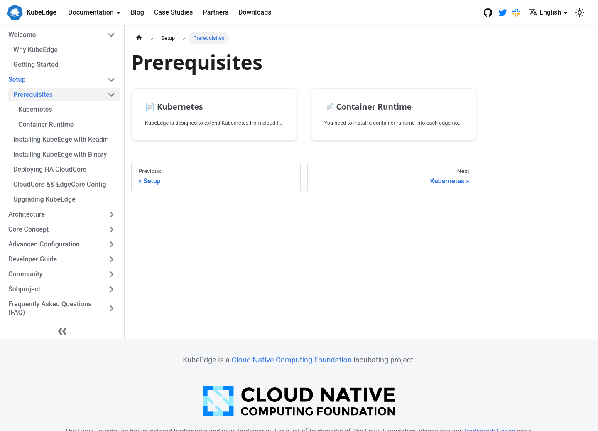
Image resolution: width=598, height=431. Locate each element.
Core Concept (28, 229)
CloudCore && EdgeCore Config (59, 184)
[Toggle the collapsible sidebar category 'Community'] (111, 274)
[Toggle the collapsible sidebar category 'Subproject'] (111, 289)
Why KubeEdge (35, 50)
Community (25, 274)
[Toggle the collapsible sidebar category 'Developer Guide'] (111, 259)
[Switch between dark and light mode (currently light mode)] (579, 12)
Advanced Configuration (44, 244)
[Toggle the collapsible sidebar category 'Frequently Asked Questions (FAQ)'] (111, 308)
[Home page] (139, 38)
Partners (216, 12)
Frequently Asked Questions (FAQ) (49, 308)
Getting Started (36, 65)
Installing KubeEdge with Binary (60, 154)
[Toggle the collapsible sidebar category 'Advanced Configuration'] (111, 244)
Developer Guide (32, 259)
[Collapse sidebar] (62, 331)
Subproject (24, 289)
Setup (16, 80)
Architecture (26, 214)
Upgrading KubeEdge (44, 199)
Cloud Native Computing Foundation (292, 359)
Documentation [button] (91, 12)
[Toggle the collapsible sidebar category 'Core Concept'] (111, 229)
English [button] (545, 12)
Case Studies (173, 12)
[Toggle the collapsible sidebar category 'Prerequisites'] (111, 94)
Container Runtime (46, 124)
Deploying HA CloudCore (49, 169)
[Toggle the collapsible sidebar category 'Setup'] (111, 79)
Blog (137, 12)
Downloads (254, 12)
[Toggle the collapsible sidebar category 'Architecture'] (111, 214)
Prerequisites (33, 95)
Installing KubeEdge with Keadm (61, 139)
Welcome (22, 35)
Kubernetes (35, 109)
